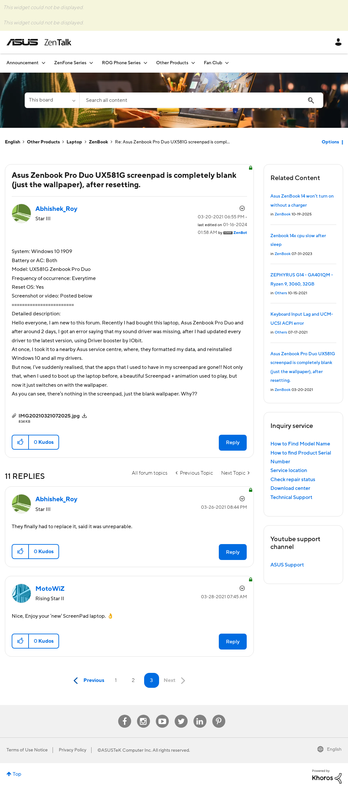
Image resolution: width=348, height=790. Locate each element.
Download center (290, 488)
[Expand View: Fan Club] (227, 62)
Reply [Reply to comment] (233, 552)
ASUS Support (287, 565)
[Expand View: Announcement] (43, 62)
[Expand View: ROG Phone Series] (145, 62)
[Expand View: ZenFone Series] (91, 62)
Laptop (74, 142)
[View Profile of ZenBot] (240, 232)
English (12, 142)
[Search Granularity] (52, 100)
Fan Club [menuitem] (213, 63)
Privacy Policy (72, 750)
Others (281, 293)
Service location (288, 470)
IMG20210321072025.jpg (49, 416)
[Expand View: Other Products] (193, 62)
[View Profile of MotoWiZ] (50, 589)
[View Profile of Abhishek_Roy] (56, 209)
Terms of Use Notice (27, 750)
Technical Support (291, 497)
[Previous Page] (87, 681)
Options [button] (330, 142)
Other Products (43, 142)
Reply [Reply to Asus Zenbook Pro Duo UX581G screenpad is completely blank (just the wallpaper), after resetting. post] (233, 442)
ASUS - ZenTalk (38, 42)
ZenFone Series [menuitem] (70, 63)
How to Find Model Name (300, 444)
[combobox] (201, 100)
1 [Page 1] (116, 680)
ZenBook (98, 142)
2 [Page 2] (133, 680)
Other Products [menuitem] (172, 63)
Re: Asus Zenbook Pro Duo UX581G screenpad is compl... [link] (172, 142)
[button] (20, 442)
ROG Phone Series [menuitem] (121, 63)
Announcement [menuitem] (22, 63)
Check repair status (292, 479)
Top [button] (17, 774)
